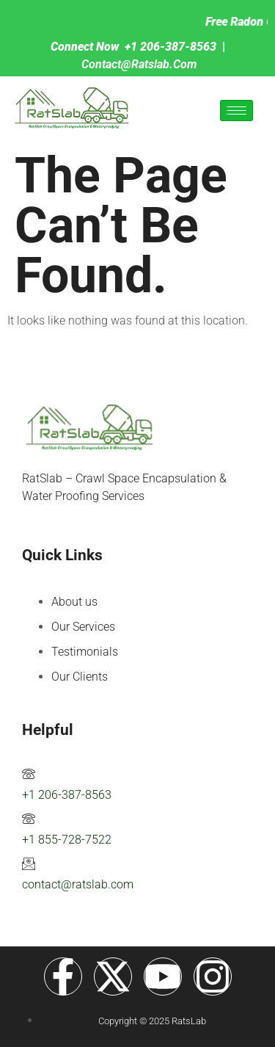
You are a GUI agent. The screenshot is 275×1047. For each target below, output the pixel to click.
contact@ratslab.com (139, 64)
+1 (132, 47)
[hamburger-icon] (236, 110)
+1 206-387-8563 (66, 795)
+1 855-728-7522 (66, 840)
